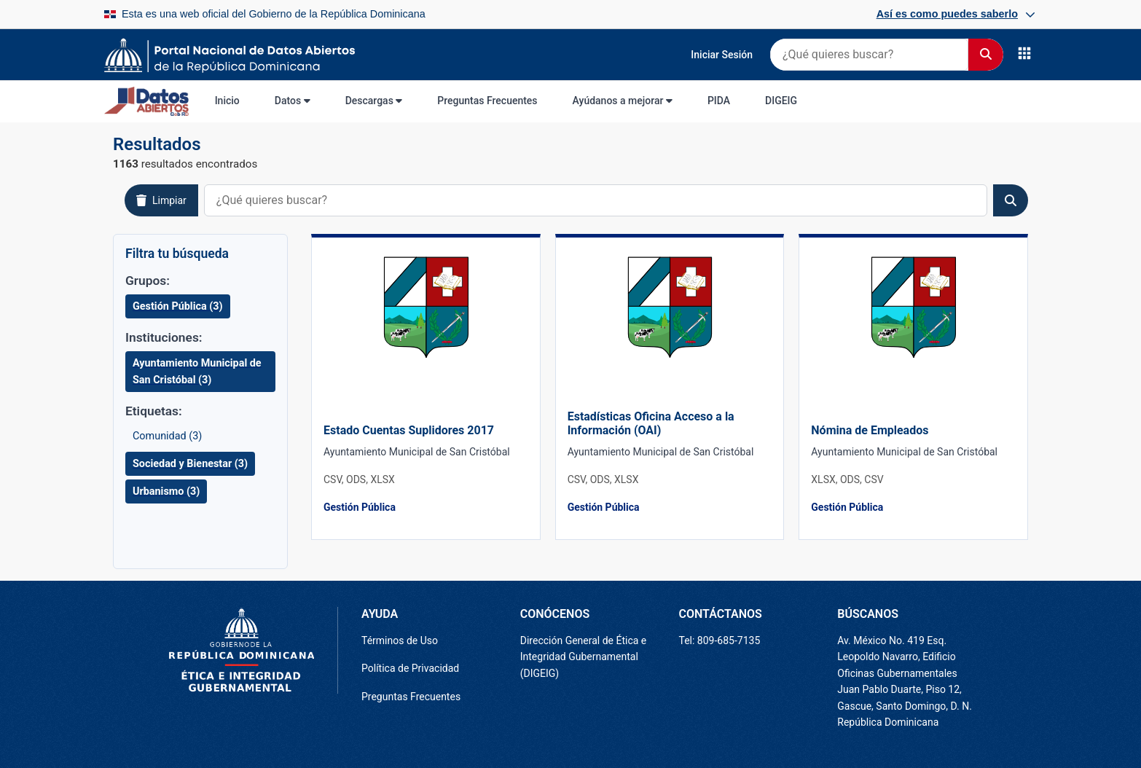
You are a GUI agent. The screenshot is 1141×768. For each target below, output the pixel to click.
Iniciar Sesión (722, 54)
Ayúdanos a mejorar (623, 100)
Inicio (227, 100)
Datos (292, 100)
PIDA (718, 100)
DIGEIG (781, 100)
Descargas (374, 100)
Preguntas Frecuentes (487, 100)
